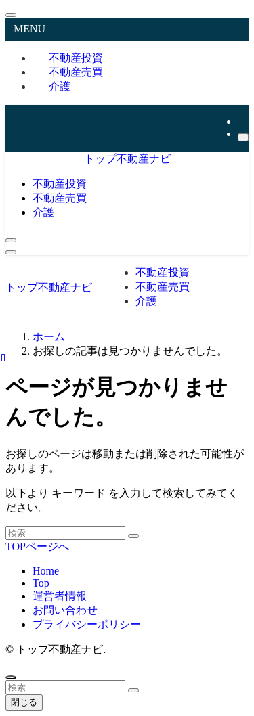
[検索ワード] (65, 533)
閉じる (24, 702)
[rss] (242, 121)
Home (46, 571)
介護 (59, 86)
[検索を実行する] (133, 536)
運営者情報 (60, 596)
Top (41, 583)
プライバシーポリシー (87, 624)
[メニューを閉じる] (10, 15)
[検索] (243, 137)
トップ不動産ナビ (127, 158)
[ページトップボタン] (10, 677)
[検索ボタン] (10, 240)
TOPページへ (37, 546)
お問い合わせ (65, 610)
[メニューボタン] (10, 252)
